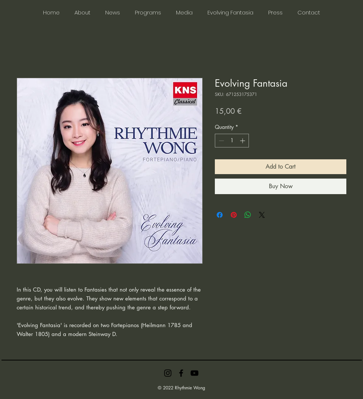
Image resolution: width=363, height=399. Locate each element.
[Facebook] (181, 373)
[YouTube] (194, 373)
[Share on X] (261, 214)
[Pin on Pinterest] (233, 214)
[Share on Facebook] (219, 214)
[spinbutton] (232, 140)
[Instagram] (168, 373)
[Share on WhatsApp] (247, 214)
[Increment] (243, 140)
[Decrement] (220, 140)
